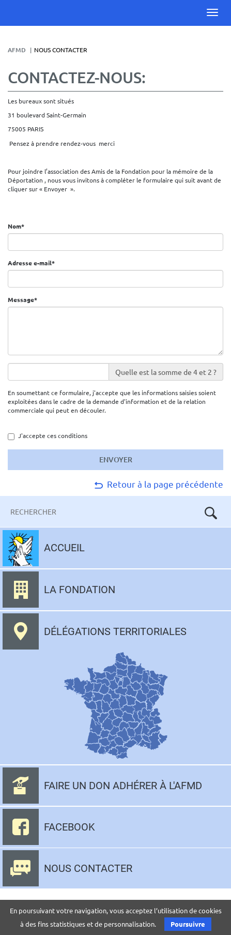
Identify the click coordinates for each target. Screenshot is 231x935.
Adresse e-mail (35, 263)
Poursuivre (188, 923)
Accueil (64, 547)
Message (26, 299)
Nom (20, 226)
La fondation (79, 589)
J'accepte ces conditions (47, 435)
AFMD (17, 50)
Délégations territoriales (115, 631)
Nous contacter (88, 868)
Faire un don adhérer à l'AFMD (123, 785)
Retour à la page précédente (158, 483)
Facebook (69, 827)
